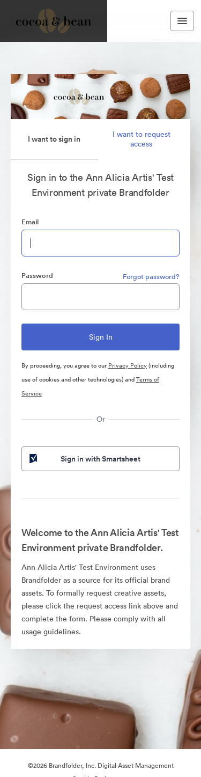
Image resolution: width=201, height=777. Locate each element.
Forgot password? (151, 276)
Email (30, 221)
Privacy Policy (127, 365)
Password (37, 275)
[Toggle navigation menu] (182, 21)
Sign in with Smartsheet (83, 458)
